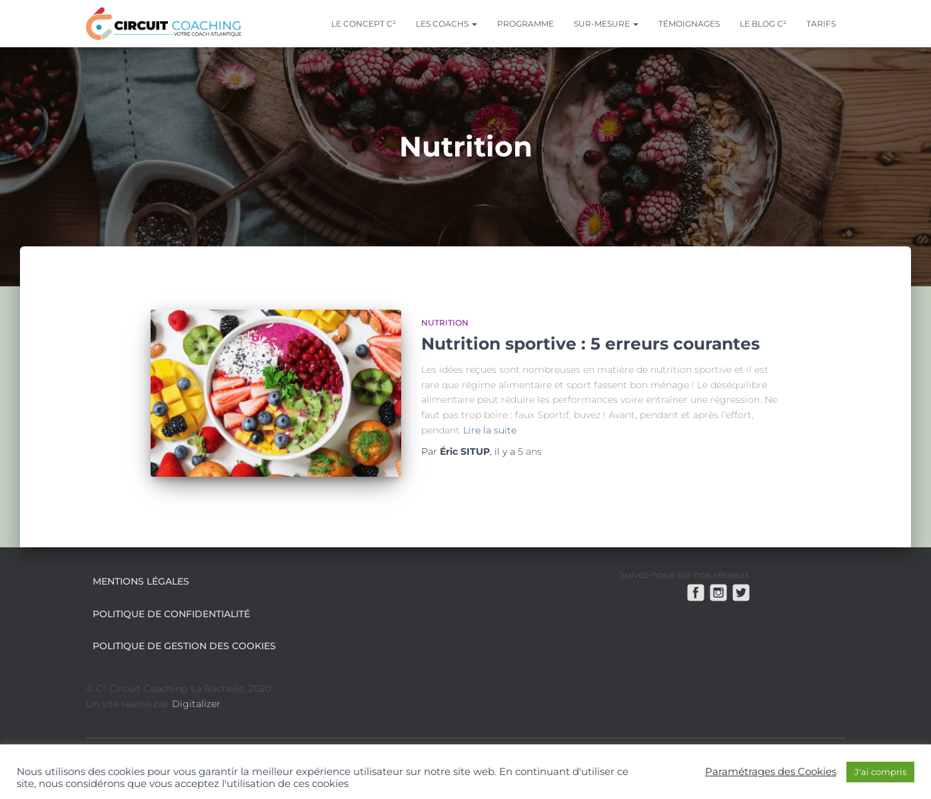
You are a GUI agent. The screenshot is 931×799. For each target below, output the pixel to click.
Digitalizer (196, 704)
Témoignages (689, 24)
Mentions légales (141, 581)
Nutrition (444, 323)
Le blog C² (763, 24)
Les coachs (446, 24)
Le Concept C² (363, 24)
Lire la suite (489, 430)
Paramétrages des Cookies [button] (770, 772)
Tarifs (821, 24)
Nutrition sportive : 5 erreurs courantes (590, 344)
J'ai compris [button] (880, 771)
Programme (525, 24)
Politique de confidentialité (171, 614)
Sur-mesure (606, 24)
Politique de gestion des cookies (184, 646)
